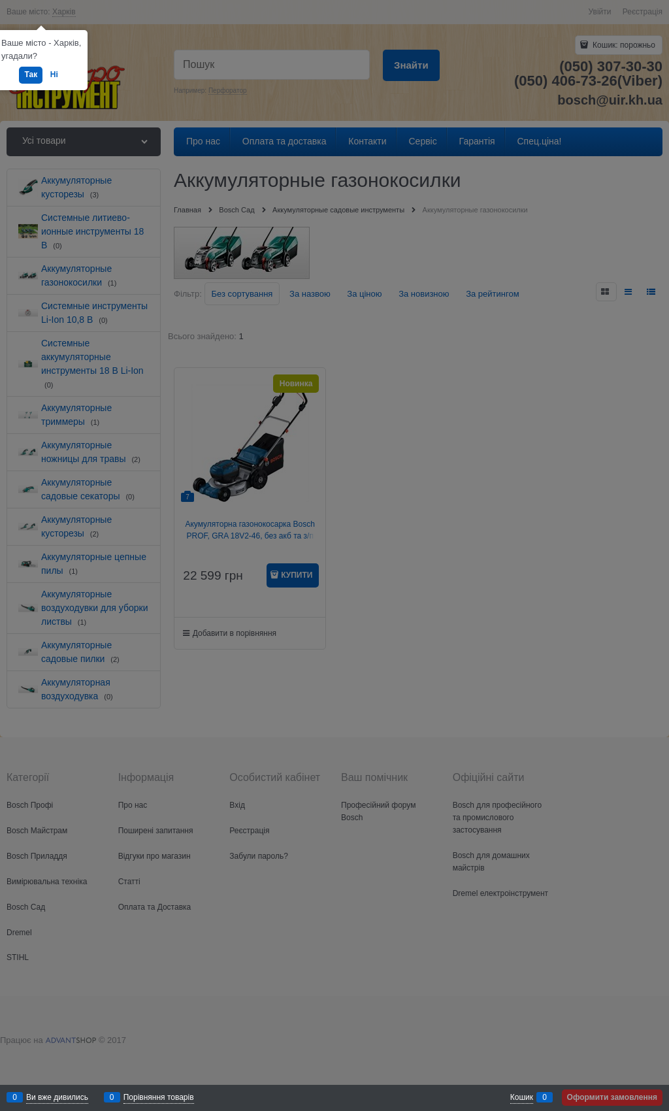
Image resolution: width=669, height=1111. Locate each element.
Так (30, 74)
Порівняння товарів (158, 1097)
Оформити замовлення (612, 1097)
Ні (54, 74)
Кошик (521, 1097)
